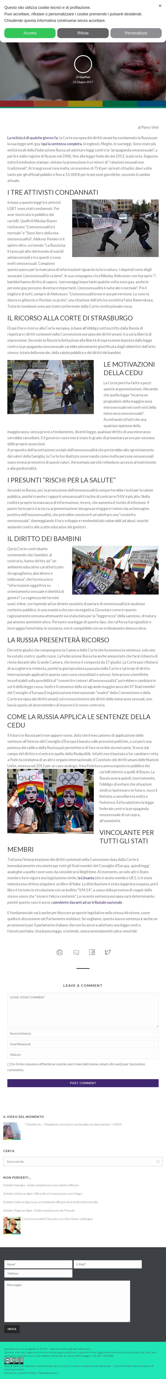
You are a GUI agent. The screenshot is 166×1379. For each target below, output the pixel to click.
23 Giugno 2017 (83, 82)
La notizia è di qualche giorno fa (32, 137)
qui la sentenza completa (62, 143)
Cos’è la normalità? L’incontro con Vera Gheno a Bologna (57, 1219)
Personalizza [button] (136, 33)
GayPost (85, 77)
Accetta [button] (30, 33)
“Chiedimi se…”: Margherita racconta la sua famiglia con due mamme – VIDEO (73, 1124)
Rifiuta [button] (82, 33)
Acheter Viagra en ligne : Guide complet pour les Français (39, 1210)
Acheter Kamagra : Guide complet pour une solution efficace (40, 1185)
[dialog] (83, 21)
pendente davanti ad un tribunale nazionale (87, 902)
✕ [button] (160, 6)
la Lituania (86, 878)
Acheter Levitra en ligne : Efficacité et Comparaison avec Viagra (42, 1193)
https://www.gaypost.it (44, 1372)
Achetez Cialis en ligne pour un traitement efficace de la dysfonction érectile (50, 1202)
